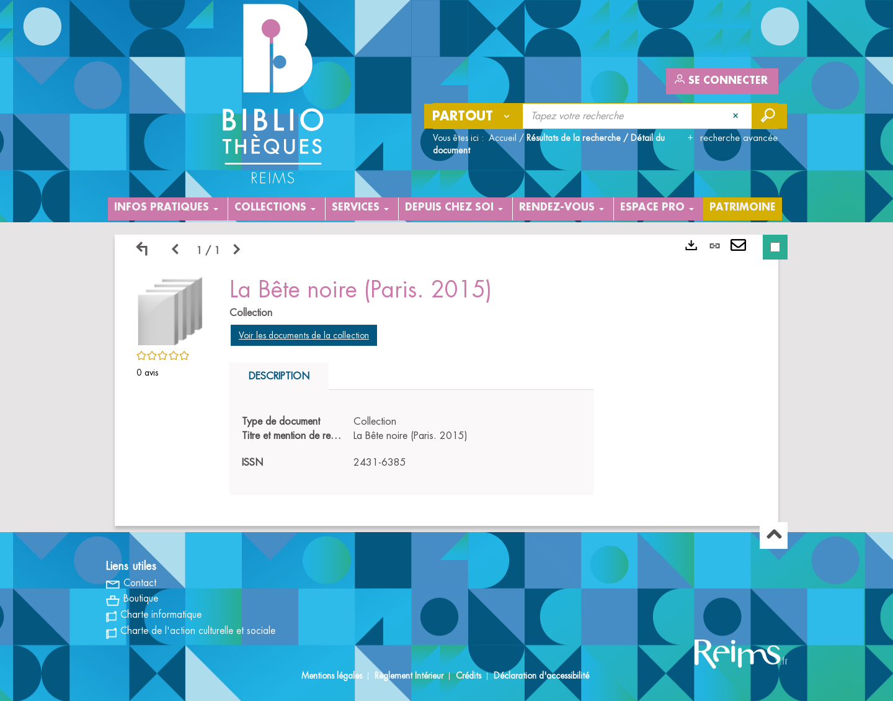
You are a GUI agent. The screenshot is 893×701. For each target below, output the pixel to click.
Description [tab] (279, 376)
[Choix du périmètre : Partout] (473, 116)
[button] (170, 309)
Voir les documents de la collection (304, 335)
